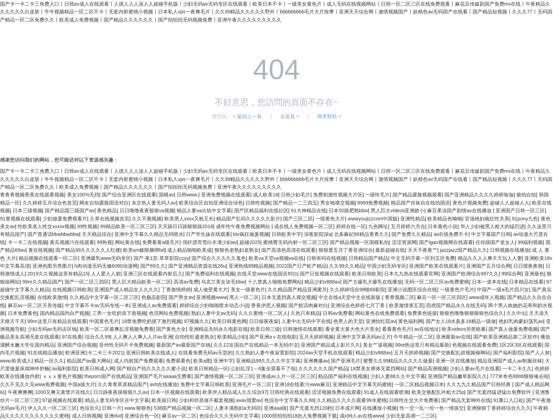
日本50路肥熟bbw (348, 210)
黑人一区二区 (244, 297)
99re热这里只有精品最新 (422, 345)
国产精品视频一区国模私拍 (359, 242)
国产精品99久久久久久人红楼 (87, 250)
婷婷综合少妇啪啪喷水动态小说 (214, 305)
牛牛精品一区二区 (413, 337)
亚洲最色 (534, 273)
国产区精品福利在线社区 (261, 210)
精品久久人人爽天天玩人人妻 (490, 258)
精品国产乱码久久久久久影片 (248, 218)
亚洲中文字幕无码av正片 (363, 337)
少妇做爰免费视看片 (65, 218)
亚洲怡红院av (381, 321)
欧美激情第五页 (406, 305)
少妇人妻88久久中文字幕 (397, 376)
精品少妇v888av (322, 282)
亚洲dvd (113, 416)
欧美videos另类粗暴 (464, 329)
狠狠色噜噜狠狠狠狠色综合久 (471, 313)
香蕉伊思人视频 (268, 305)
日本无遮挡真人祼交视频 (289, 297)
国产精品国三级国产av (70, 210)
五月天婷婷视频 (316, 337)
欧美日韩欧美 (367, 273)
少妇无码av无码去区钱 (52, 329)
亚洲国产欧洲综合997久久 (470, 273)
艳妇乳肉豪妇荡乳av (521, 321)
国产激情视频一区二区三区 (224, 376)
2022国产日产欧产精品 (301, 266)
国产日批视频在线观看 (324, 273)
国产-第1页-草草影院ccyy (161, 258)
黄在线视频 (40, 250)
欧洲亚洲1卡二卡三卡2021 (94, 352)
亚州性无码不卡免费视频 (126, 345)
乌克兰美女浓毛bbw (223, 282)
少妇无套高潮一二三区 (410, 416)
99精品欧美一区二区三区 (127, 226)
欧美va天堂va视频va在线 (276, 258)
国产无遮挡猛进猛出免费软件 (500, 392)
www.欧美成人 (15, 361)
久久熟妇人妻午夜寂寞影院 (264, 352)
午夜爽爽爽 (20, 392)
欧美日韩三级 (265, 329)
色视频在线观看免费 (474, 345)
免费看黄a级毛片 (161, 242)
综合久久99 (97, 337)
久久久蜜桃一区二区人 (263, 313)
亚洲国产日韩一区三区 (520, 210)
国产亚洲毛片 (345, 361)
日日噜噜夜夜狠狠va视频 (147, 210)
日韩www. (187, 194)
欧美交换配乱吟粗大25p (438, 392)
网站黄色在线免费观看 (380, 313)
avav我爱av (248, 400)
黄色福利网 (410, 321)
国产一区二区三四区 (87, 282)
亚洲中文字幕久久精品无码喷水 (148, 234)
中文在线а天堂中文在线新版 (350, 297)
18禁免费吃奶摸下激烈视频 (152, 321)
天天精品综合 (96, 234)
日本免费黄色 (22, 313)
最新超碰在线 (390, 250)
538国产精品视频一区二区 (182, 408)
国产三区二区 (298, 218)
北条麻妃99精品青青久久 (361, 234)
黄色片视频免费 (469, 203)
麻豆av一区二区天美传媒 (35, 305)
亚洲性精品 (412, 218)
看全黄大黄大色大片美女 (352, 329)
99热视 (105, 242)
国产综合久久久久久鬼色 (219, 258)
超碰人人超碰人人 (509, 203)
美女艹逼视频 (378, 345)
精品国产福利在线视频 (342, 376)
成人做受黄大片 (210, 289)
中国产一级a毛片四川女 (503, 289)
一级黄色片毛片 (457, 289)
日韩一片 (112, 408)
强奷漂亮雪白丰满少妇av (209, 242)
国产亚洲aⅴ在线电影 (273, 337)
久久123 (222, 345)
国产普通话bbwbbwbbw (53, 234)
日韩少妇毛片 (295, 194)
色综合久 (89, 408)
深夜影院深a (318, 234)
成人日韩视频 (87, 416)
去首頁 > (289, 116)
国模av (166, 194)
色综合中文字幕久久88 (289, 400)
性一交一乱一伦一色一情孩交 (432, 408)
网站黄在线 (127, 242)
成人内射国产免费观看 (138, 361)
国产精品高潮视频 (427, 368)
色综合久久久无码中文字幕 (229, 416)
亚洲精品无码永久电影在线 (218, 329)
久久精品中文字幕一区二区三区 (104, 297)
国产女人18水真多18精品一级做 (461, 321)
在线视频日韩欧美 (72, 289)
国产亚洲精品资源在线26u (197, 266)
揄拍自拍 (526, 194)
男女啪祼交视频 (337, 203)
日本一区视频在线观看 (175, 392)
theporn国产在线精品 (107, 376)
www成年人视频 (486, 297)
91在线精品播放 (45, 352)
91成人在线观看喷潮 (386, 392)
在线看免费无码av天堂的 (205, 352)
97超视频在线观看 (62, 400)
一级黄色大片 (330, 218)
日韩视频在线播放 (509, 250)
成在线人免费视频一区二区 (303, 226)
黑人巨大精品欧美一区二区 (141, 282)
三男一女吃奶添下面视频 (119, 313)
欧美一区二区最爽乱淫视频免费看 (117, 329)
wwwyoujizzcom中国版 (373, 218)
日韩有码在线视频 (326, 258)
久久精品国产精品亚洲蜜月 (297, 289)
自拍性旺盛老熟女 (194, 337)
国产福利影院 (508, 352)
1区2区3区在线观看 (520, 345)
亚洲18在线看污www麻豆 (302, 384)
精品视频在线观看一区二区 (48, 258)
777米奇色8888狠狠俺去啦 (519, 376)
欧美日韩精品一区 (208, 368)
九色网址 (378, 226)
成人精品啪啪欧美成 (189, 250)
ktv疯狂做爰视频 (251, 234)
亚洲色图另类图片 (52, 266)
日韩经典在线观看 (289, 392)
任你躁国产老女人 (495, 242)
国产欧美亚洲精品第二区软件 (505, 337)
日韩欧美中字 (286, 234)
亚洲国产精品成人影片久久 (330, 345)
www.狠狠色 (137, 408)
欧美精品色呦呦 (444, 218)
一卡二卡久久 (517, 368)
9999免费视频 (372, 203)
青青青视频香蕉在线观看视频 (32, 194)
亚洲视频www (211, 297)
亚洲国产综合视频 (77, 345)
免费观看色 (178, 361)
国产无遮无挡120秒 (311, 408)
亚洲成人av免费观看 (154, 305)
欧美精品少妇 (232, 337)
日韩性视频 (257, 203)
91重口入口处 (508, 400)
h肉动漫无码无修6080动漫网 (106, 266)
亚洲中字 (223, 361)
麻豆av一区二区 (179, 416)
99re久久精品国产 (42, 282)
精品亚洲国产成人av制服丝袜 (510, 361)
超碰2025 (249, 242)
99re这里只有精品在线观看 (57, 321)
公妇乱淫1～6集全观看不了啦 (263, 368)
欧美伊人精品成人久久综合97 (234, 392)
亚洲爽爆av (315, 361)
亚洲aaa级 (275, 408)
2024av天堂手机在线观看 (325, 352)
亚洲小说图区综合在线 (412, 289)
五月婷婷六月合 (408, 226)
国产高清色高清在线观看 (288, 250)
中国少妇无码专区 (386, 266)
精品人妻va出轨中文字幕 (204, 210)
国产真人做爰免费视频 (513, 329)
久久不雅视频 (147, 218)
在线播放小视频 (379, 408)
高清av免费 (186, 282)
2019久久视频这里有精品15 (58, 273)
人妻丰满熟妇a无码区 (237, 408)
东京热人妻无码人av (154, 203)
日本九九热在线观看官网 (411, 273)
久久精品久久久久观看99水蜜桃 (352, 400)
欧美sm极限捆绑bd (144, 250)
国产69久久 (153, 266)
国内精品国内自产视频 (64, 313)
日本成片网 (347, 408)
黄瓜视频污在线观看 (72, 242)
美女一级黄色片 (248, 289)
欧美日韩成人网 (97, 368)
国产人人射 (537, 352)
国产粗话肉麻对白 (308, 305)
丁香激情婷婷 (176, 289)
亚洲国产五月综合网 (488, 266)
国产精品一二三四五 (295, 203)
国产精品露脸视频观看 (417, 194)
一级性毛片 (377, 194)
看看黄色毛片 (397, 329)
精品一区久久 (49, 361)
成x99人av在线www (361, 416)
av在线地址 (426, 329)
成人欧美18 (265, 194)
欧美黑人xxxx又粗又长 (189, 218)
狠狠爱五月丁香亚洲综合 (345, 250)
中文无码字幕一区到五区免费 (423, 258)
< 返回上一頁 (247, 116)
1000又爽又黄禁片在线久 (62, 392)
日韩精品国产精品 (368, 258)
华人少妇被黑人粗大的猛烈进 (492, 226)
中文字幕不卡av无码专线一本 (97, 305)
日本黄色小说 (442, 226)
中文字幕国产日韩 (491, 234)
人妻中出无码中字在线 (306, 321)
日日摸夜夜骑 (528, 266)
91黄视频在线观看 (20, 218)
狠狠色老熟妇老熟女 (236, 250)
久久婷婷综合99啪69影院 (357, 289)
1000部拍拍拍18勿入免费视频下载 (299, 416)
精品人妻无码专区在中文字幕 (117, 400)
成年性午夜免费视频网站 (244, 226)
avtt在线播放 (164, 384)
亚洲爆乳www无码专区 (106, 258)
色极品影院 (153, 297)
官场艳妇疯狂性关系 (487, 218)
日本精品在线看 (526, 282)
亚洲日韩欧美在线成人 (150, 352)
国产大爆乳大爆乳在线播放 (372, 282)
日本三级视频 (27, 210)
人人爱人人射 (106, 273)
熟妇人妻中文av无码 (213, 313)
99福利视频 (530, 242)
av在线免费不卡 (451, 234)
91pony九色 (525, 218)
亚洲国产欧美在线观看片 (436, 266)
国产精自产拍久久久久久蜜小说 (151, 368)
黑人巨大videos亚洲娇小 (397, 210)
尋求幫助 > (329, 116)
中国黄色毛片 (104, 321)
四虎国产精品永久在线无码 (455, 305)
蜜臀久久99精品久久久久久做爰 (398, 361)
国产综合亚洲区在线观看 (129, 194)
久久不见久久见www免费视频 (32, 384)
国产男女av (181, 297)
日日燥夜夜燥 (264, 321)
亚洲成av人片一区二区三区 (286, 376)
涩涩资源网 (404, 242)
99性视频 (87, 226)
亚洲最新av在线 (453, 337)
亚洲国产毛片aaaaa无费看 (162, 376)
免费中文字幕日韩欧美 (205, 384)
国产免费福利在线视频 (210, 273)
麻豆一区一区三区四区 (441, 297)
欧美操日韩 (164, 400)
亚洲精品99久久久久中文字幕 (268, 361)
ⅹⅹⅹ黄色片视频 (62, 376)
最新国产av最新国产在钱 (183, 345)
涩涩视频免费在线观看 (336, 392)
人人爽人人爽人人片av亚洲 (142, 337)
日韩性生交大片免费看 (413, 400)
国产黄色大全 (171, 329)
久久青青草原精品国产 (122, 384)
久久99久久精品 (346, 266)
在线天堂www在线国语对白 (267, 273)
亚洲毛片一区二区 (252, 384)
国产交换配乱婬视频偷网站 (460, 352)
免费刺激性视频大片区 (338, 194)
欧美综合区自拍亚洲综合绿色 (211, 203)
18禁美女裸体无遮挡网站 (377, 368)
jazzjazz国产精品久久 (463, 250)
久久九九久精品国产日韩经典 (479, 384)
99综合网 (512, 273)
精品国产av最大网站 (89, 361)
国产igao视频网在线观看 (446, 242)
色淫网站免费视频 (168, 313)
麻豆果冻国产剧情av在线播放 (460, 210)
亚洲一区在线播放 (455, 361)
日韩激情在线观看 (302, 329)
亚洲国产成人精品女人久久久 (126, 289)
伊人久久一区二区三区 (52, 408)
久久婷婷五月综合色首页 (50, 203)
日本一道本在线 (489, 282)
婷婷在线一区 (351, 226)
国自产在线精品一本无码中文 (266, 345)
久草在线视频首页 (109, 218)
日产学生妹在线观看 (208, 234)
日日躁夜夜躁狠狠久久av (120, 392)
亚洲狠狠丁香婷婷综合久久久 (499, 408)
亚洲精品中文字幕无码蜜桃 (362, 384)
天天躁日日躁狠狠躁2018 (185, 226)
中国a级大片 (81, 384)
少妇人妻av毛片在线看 (475, 368)
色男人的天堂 (348, 321)
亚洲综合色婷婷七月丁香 (358, 305)
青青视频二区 (399, 297)
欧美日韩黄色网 (229, 321)
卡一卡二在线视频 (27, 242)
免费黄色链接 (422, 313)
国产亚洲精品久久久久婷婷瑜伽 (479, 194)
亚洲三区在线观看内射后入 (152, 273)
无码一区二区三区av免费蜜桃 (437, 282)
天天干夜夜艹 (422, 250)
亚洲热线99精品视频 (251, 266)
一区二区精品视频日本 (419, 384)
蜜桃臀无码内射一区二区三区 (295, 242)
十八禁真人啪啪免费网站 (275, 282)
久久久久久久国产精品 (323, 368)
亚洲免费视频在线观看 (225, 194)
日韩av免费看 (338, 313)
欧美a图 (202, 361)
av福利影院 (64, 368)
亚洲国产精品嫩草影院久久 (457, 376)
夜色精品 (107, 210)
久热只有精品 (305, 313)
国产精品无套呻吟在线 (466, 400)
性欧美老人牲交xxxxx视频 (46, 226)
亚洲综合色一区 (141, 416)
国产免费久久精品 (411, 234)
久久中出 (516, 313)
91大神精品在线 (308, 210)
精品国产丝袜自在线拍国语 (420, 203)
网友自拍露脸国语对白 (104, 203)
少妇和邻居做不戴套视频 (206, 400)
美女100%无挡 (83, 194)
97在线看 (72, 337)
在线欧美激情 (52, 297)
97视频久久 (196, 321)
